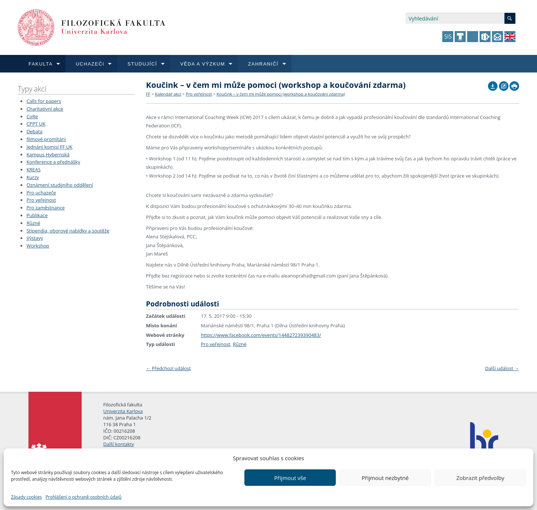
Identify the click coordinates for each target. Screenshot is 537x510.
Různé (33, 223)
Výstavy (34, 238)
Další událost (502, 368)
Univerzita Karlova (123, 411)
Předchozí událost (168, 368)
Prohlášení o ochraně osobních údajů (83, 497)
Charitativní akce (44, 108)
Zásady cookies (26, 497)
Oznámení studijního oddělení (59, 185)
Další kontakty (118, 444)
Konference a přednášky (53, 162)
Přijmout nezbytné (385, 477)
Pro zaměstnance (45, 207)
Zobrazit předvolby (480, 477)
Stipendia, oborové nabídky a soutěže (67, 230)
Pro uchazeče (41, 192)
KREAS (33, 169)
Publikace (37, 215)
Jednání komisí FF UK (49, 147)
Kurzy (32, 177)
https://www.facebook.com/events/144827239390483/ (261, 335)
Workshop (37, 245)
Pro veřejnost (41, 200)
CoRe (32, 116)
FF (148, 94)
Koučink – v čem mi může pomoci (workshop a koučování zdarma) (281, 94)
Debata (34, 131)
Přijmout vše (290, 477)
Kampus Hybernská (48, 154)
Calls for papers (43, 101)
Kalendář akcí (168, 94)
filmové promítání (45, 139)
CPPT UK (35, 123)
